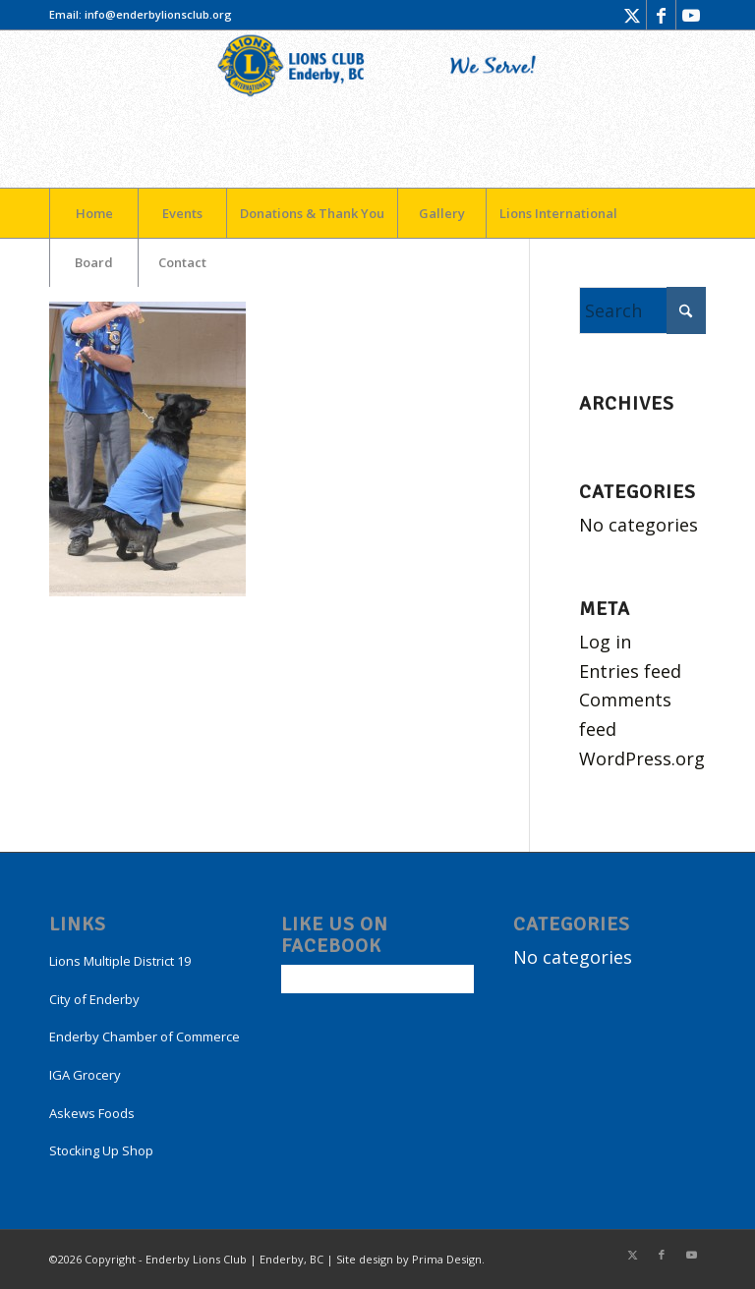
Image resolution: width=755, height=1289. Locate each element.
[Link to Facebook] (661, 14)
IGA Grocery (85, 1075)
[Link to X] (631, 14)
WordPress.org (642, 758)
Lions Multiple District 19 (120, 961)
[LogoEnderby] (377, 109)
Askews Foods (92, 1113)
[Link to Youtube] (691, 14)
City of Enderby (94, 999)
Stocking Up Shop (101, 1150)
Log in (605, 641)
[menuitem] (93, 213)
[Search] (642, 310)
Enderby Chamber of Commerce (144, 1036)
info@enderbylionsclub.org (158, 14)
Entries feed (630, 671)
